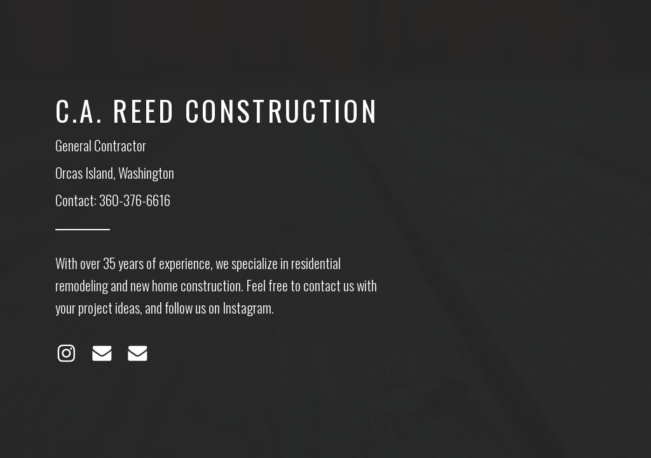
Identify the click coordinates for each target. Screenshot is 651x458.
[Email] (102, 353)
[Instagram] (66, 353)
